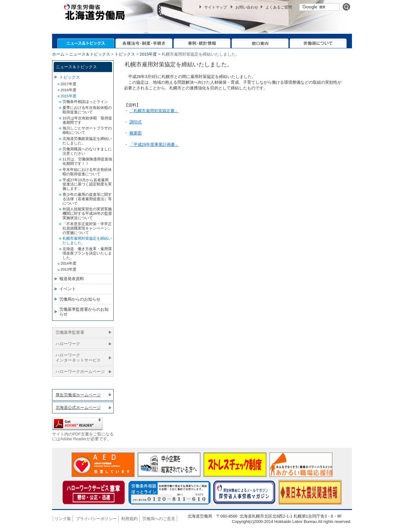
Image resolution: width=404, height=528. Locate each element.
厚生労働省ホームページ (78, 395)
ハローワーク (68, 343)
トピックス (125, 54)
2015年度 (148, 54)
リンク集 (63, 518)
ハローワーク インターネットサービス (78, 357)
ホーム (58, 54)
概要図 (135, 133)
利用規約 (129, 518)
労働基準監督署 (70, 332)
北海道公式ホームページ (78, 407)
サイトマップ (215, 7)
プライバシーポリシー (96, 518)
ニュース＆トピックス (89, 54)
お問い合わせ (246, 7)
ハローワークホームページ (80, 371)
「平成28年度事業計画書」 (154, 144)
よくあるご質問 (278, 7)
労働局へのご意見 (158, 518)
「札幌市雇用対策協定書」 (154, 110)
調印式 (135, 122)
